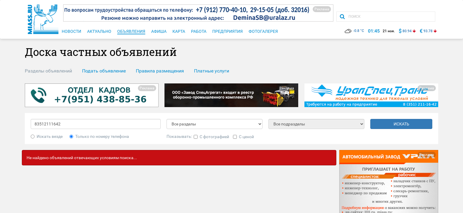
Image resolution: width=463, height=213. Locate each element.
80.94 (407, 31)
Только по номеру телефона (99, 136)
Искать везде (47, 136)
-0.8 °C (354, 31)
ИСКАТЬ (401, 124)
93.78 (428, 31)
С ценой (243, 136)
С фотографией (211, 136)
